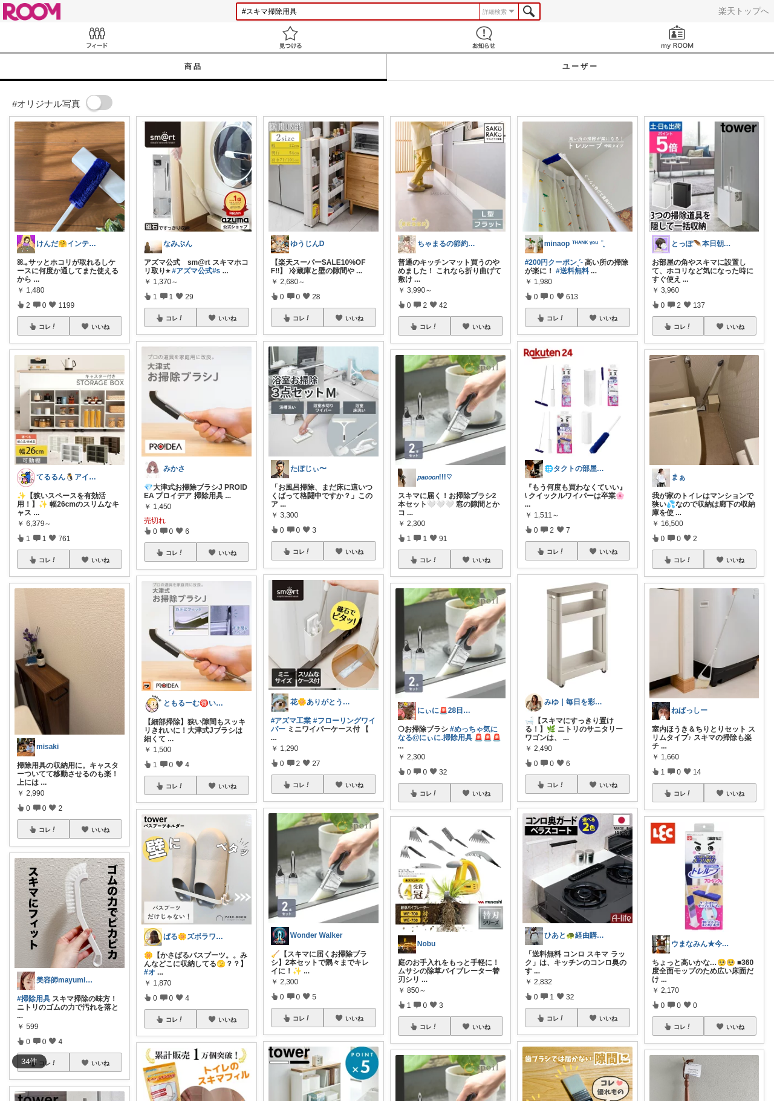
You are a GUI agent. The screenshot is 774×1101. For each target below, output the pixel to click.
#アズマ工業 (291, 720)
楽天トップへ (743, 11)
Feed (97, 37)
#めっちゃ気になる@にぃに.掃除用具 (448, 733)
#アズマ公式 (192, 271)
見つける (290, 37)
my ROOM (677, 37)
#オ (149, 972)
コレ (48, 326)
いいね (100, 326)
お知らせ (483, 37)
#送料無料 (572, 271)
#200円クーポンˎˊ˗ (554, 262)
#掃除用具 (33, 999)
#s (216, 271)
